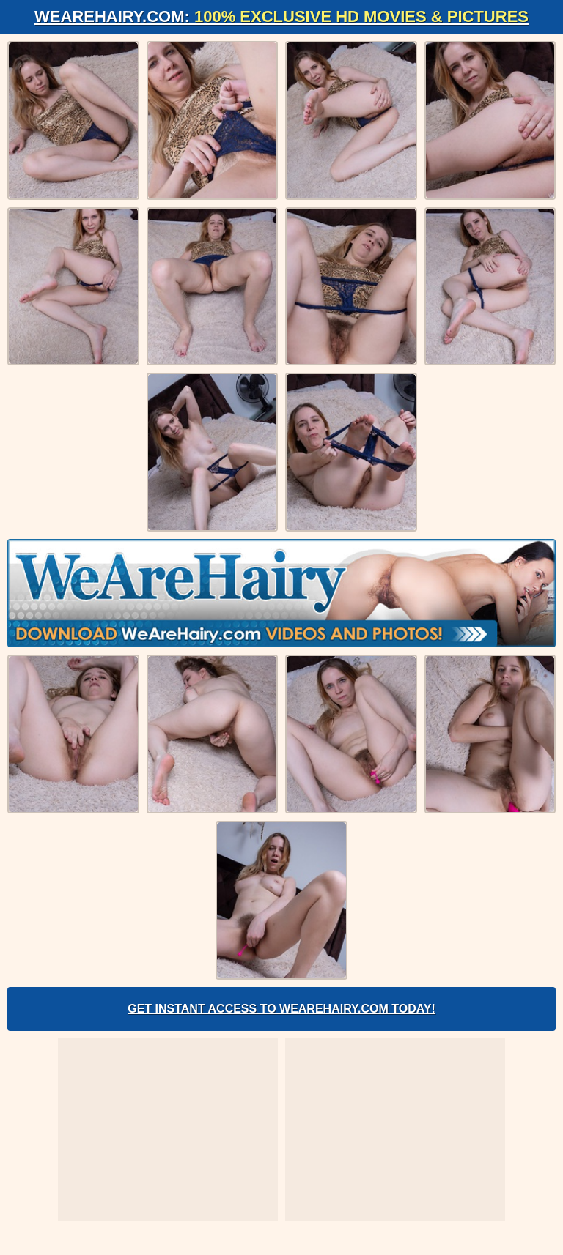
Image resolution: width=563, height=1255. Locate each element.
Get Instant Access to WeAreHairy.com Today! (281, 1008)
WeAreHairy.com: (281, 16)
